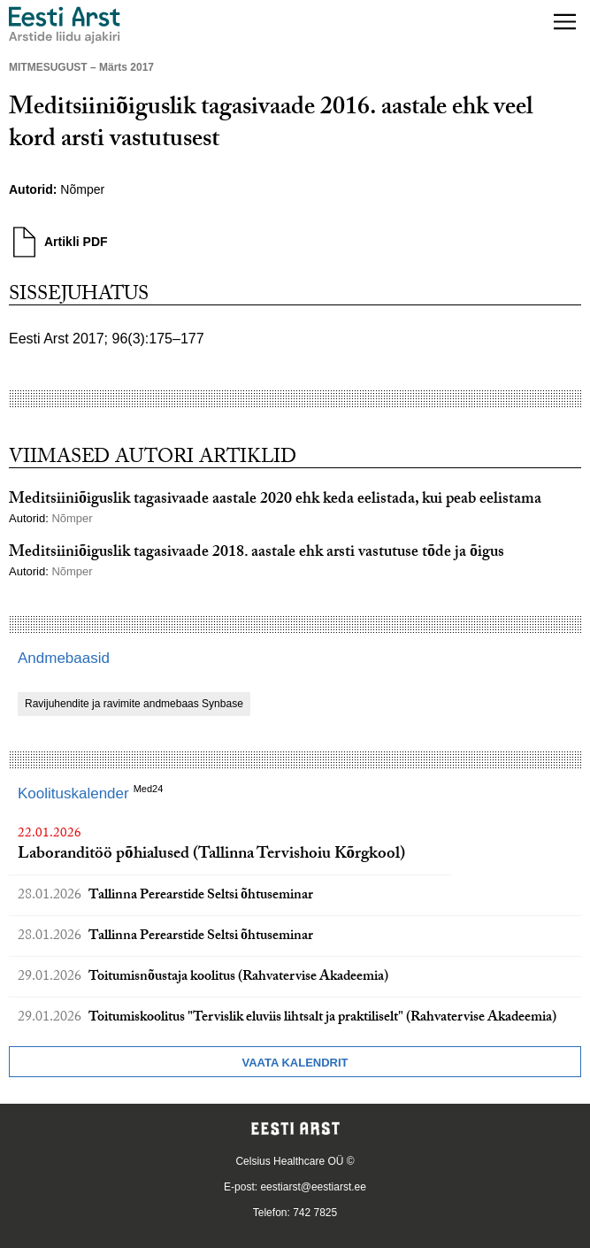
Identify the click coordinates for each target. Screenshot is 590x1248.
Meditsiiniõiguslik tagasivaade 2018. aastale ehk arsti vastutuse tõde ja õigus (256, 553)
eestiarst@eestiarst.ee (313, 1187)
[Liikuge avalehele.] (64, 25)
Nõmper (82, 189)
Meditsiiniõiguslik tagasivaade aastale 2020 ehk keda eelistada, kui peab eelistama (275, 500)
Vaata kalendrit (294, 1062)
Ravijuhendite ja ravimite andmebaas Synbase (134, 703)
